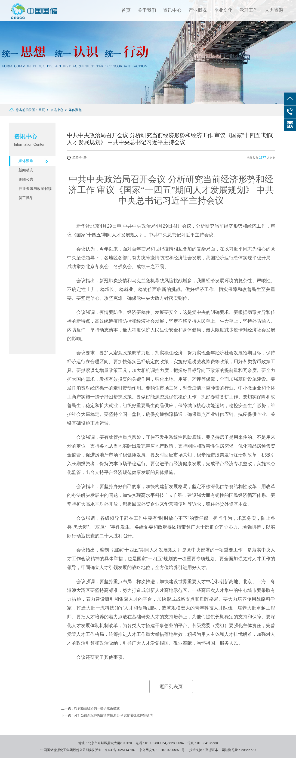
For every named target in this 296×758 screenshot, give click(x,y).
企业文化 (223, 10)
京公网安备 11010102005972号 (162, 750)
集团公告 (25, 179)
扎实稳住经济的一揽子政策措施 (97, 708)
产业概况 (197, 10)
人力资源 (274, 10)
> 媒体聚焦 (72, 110)
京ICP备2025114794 (120, 750)
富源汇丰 (211, 750)
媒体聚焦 (25, 161)
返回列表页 (171, 686)
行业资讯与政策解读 (35, 189)
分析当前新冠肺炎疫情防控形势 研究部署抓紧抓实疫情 (113, 715)
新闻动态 (25, 170)
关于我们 (147, 10)
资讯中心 (172, 10)
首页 (126, 10)
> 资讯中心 (54, 110)
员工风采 (25, 198)
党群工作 (248, 10)
